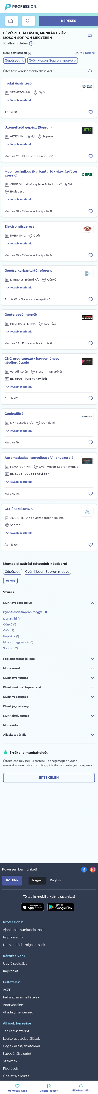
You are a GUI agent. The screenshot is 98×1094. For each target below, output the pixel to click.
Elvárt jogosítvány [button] (49, 706)
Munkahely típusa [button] (49, 716)
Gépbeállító (14, 414)
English (55, 880)
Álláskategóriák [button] (49, 734)
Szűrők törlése (85, 53)
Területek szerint (16, 1031)
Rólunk (12, 880)
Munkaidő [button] (49, 725)
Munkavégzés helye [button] (49, 603)
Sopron (10, 648)
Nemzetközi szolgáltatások (24, 945)
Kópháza (11, 636)
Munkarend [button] (49, 668)
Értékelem (49, 777)
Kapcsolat (10, 971)
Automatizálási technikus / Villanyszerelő (39, 458)
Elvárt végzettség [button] (49, 697)
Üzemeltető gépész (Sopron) (28, 127)
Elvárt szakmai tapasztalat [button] (49, 687)
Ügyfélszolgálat (15, 963)
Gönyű (9, 624)
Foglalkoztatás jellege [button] (49, 659)
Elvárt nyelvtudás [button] (49, 678)
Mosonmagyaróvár (18, 642)
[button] (14, 60)
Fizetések (10, 1069)
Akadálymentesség (18, 1012)
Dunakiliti (12, 618)
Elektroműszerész (19, 226)
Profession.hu (24, 6)
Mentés (10, 580)
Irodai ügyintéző (18, 83)
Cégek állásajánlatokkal (21, 1046)
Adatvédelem (13, 1005)
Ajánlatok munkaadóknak (23, 930)
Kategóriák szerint (17, 1053)
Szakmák (10, 1061)
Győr (8, 630)
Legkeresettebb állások (21, 1038)
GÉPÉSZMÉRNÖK (19, 509)
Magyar (37, 880)
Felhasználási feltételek (21, 997)
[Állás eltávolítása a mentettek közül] (90, 112)
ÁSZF (7, 990)
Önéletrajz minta (16, 1076)
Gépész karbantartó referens (28, 270)
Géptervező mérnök (21, 314)
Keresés (68, 21)
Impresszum (13, 937)
